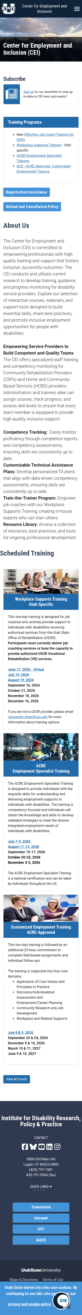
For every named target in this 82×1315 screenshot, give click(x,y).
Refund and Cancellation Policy (32, 206)
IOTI (41, 1228)
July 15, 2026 (18, 675)
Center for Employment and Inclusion (44, 9)
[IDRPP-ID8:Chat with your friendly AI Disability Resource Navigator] (61, 1301)
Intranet (41, 1217)
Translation (41, 1207)
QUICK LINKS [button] (40, 1186)
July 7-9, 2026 (19, 841)
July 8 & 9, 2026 (20, 1033)
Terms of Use (52, 1279)
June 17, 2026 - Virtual (26, 669)
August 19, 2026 (21, 680)
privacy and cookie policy (29, 1304)
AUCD (41, 1239)
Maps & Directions (24, 1279)
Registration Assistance (26, 192)
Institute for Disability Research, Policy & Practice (41, 1121)
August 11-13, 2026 (23, 847)
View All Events (16, 1079)
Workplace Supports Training (39, 145)
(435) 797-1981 (41, 1170)
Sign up (28, 92)
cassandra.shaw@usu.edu (27, 717)
